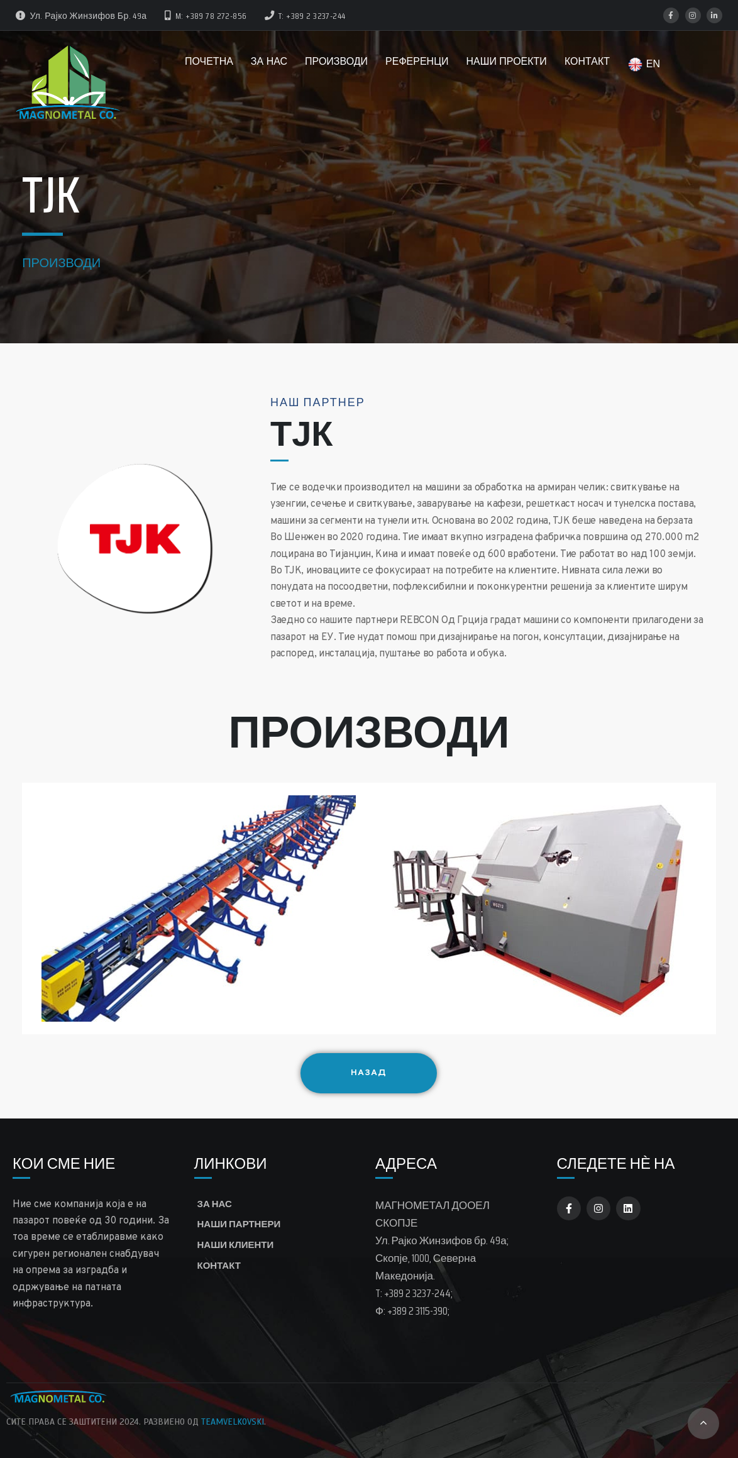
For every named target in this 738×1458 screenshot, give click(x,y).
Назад (394, 1073)
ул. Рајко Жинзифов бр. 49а (81, 16)
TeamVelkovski (232, 1422)
